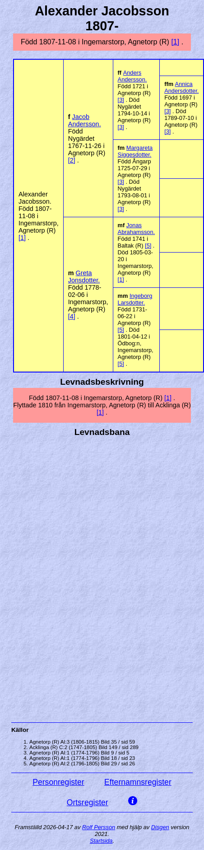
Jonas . (136, 228)
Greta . (84, 276)
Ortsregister (87, 802)
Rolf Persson (98, 827)
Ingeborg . (135, 299)
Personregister (58, 782)
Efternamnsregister (138, 782)
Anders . (132, 76)
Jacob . (84, 120)
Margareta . (135, 151)
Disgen (160, 827)
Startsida (101, 840)
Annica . (181, 87)
